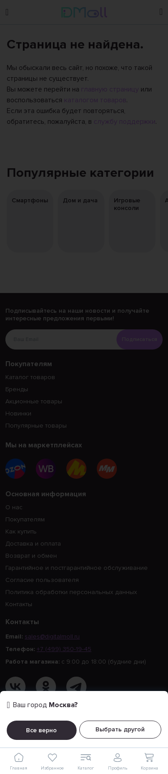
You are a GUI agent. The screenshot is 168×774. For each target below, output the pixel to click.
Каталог (86, 761)
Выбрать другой (120, 729)
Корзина (149, 761)
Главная (19, 761)
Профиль (117, 761)
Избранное (52, 761)
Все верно (41, 730)
